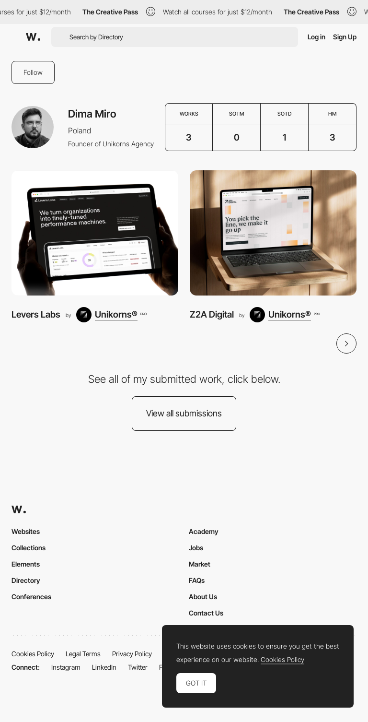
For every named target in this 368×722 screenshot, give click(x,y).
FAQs (197, 580)
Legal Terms (83, 654)
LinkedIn (104, 667)
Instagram (65, 667)
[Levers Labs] (95, 233)
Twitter (138, 667)
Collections (29, 548)
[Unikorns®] (111, 314)
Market (199, 564)
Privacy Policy (132, 654)
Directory (26, 580)
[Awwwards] (33, 37)
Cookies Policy (33, 654)
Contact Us (206, 613)
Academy (203, 531)
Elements (26, 564)
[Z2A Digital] (273, 233)
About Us (203, 596)
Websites (26, 531)
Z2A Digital (212, 314)
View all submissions (184, 413)
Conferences (31, 596)
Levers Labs (36, 314)
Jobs (196, 548)
